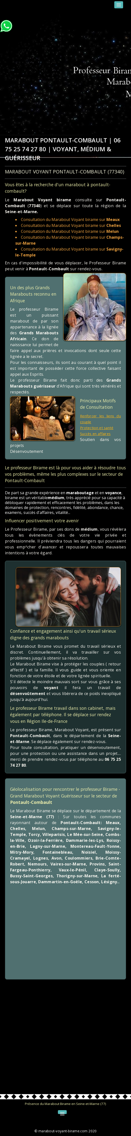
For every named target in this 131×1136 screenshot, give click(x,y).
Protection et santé (98, 427)
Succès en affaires (97, 433)
